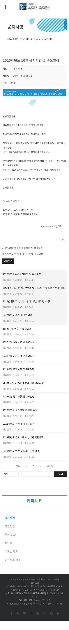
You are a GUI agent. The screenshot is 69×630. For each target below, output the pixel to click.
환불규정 (33, 593)
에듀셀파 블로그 (14, 560)
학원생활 (10, 526)
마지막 (50, 466)
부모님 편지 (11, 551)
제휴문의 (41, 593)
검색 (60, 474)
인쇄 (63, 239)
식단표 (8, 543)
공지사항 (10, 518)
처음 (18, 466)
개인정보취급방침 (21, 593)
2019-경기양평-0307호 (53, 586)
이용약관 (9, 593)
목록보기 (8, 261)
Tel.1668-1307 (25, 600)
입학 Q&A (10, 534)
